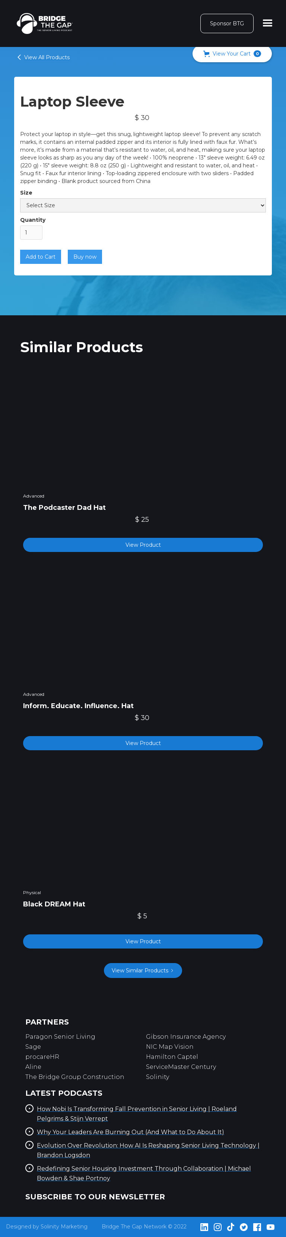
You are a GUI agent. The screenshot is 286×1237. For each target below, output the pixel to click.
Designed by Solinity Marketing (47, 1226)
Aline (33, 1066)
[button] (232, 53)
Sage (33, 1046)
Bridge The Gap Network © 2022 (144, 1226)
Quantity (32, 220)
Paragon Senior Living (60, 1036)
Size (26, 192)
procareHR (42, 1056)
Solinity (157, 1076)
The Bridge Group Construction (74, 1076)
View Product (143, 545)
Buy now (84, 256)
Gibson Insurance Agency (186, 1036)
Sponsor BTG (227, 23)
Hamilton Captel (172, 1056)
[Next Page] (143, 970)
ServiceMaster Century (181, 1066)
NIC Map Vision (170, 1046)
